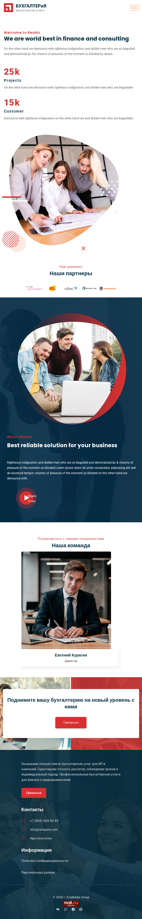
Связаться (33, 793)
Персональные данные (38, 872)
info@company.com (44, 829)
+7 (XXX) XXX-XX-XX (44, 821)
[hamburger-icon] (134, 8)
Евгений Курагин (71, 655)
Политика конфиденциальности (44, 861)
